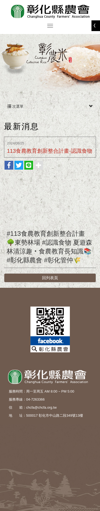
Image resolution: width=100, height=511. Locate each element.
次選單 (50, 106)
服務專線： (17, 399)
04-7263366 (35, 399)
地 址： (17, 415)
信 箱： (17, 407)
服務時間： (17, 391)
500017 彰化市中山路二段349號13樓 (54, 415)
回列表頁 (50, 277)
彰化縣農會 (50, 11)
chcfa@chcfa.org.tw (41, 407)
